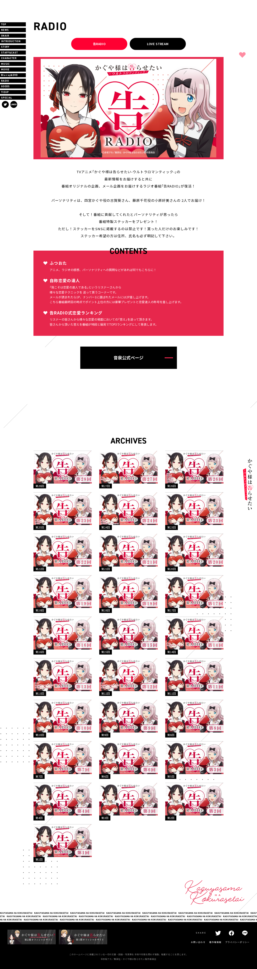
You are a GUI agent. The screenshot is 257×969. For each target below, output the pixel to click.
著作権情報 (215, 942)
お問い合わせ (198, 942)
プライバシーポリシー (237, 942)
